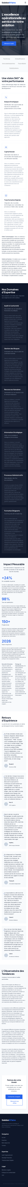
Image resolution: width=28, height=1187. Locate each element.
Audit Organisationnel (7, 1155)
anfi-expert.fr (7, 124)
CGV (3, 1175)
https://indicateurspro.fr (16, 408)
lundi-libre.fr (11, 990)
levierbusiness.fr (8, 167)
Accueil (3, 1137)
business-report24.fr (6, 649)
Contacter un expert (14, 1096)
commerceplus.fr (8, 323)
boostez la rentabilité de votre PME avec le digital (13, 787)
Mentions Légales (6, 1170)
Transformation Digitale (8, 1160)
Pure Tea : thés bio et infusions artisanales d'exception (13, 900)
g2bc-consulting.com (16, 584)
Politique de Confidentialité (8, 1172)
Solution (9, 3)
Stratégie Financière (7, 1157)
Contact (4, 1145)
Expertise (4, 1140)
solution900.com (8, 492)
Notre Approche (6, 1142)
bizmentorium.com (13, 1015)
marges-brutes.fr (20, 630)
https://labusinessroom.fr (11, 535)
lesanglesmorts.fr (6, 676)
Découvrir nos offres (14, 1102)
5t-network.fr (12, 367)
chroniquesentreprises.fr (11, 826)
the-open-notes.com (20, 679)
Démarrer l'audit (9, 43)
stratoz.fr (22, 238)
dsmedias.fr (20, 219)
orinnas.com (6, 609)
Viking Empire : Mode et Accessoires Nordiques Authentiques (14, 936)
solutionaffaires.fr (12, 266)
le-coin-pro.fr (10, 449)
